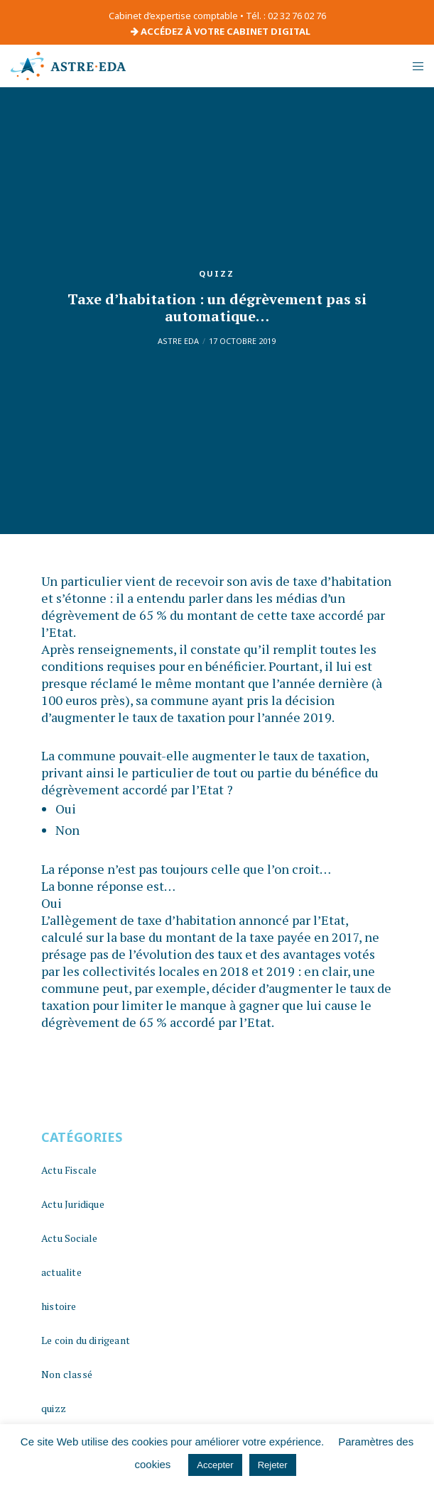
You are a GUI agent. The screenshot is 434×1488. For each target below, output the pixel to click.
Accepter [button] (215, 1465)
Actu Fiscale (69, 1170)
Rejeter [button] (273, 1465)
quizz (216, 273)
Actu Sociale (69, 1238)
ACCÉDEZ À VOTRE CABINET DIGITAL (220, 31)
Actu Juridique (72, 1204)
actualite (61, 1272)
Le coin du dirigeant (85, 1340)
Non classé (66, 1374)
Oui (65, 808)
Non (67, 829)
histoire (59, 1306)
